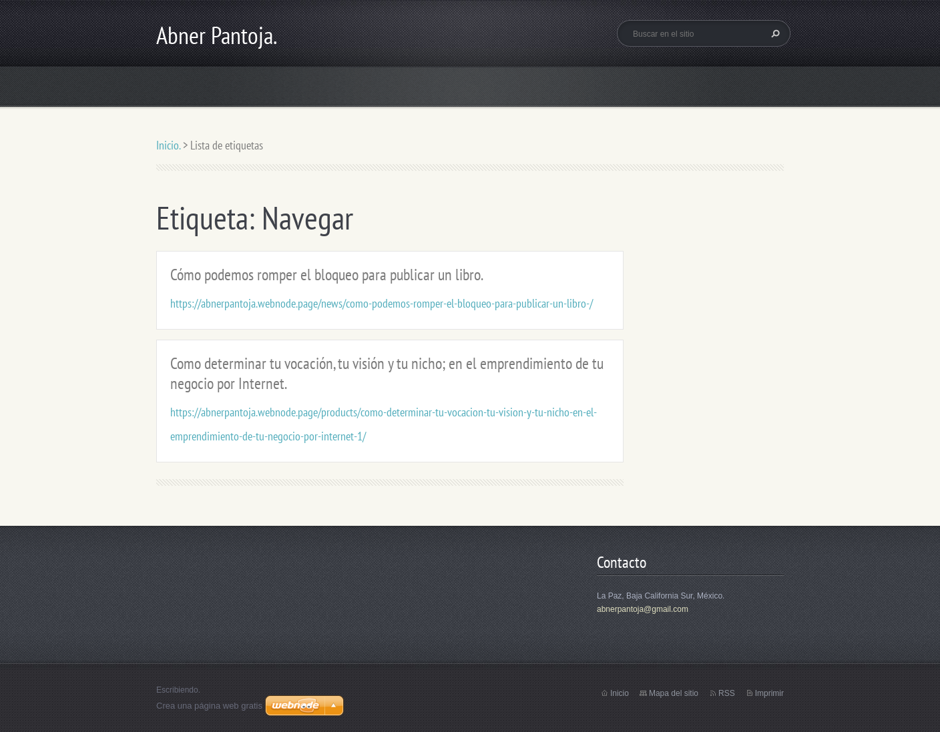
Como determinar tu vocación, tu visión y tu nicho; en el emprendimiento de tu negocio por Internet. (387, 373)
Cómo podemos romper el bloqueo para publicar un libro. (326, 274)
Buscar (774, 33)
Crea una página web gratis (209, 706)
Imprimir (769, 693)
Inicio (619, 693)
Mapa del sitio (673, 693)
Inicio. (168, 145)
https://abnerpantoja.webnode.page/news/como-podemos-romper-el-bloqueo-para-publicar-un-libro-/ (381, 303)
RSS (726, 693)
